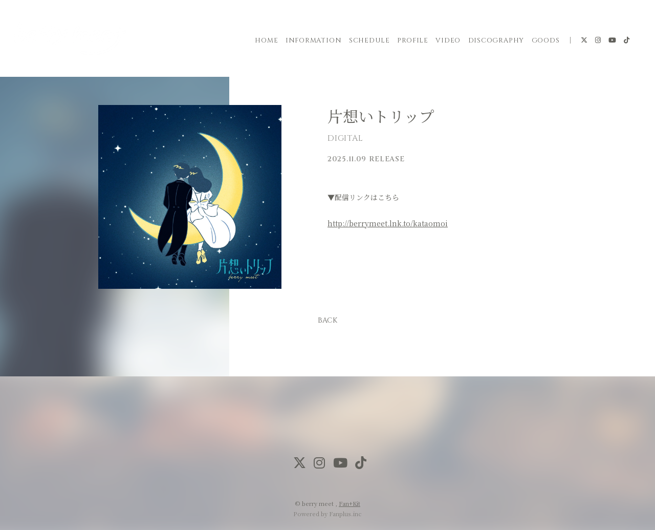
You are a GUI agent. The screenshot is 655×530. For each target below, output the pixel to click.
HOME (266, 40)
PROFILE (412, 40)
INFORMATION (314, 40)
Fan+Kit (349, 503)
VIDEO (448, 40)
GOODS (546, 40)
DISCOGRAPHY (496, 40)
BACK (327, 320)
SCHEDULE (369, 40)
